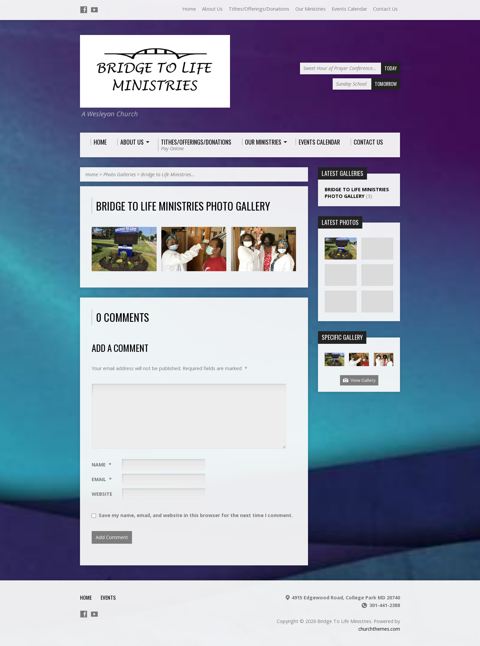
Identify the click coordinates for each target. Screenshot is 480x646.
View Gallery (359, 380)
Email (102, 479)
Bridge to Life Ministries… (168, 174)
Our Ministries (310, 9)
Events (108, 597)
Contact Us (385, 9)
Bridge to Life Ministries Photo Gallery (357, 192)
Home (189, 9)
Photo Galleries (119, 174)
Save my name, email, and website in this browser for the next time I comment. (196, 515)
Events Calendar (349, 9)
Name (101, 464)
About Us (212, 9)
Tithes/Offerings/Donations (259, 9)
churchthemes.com (379, 629)
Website (102, 494)
